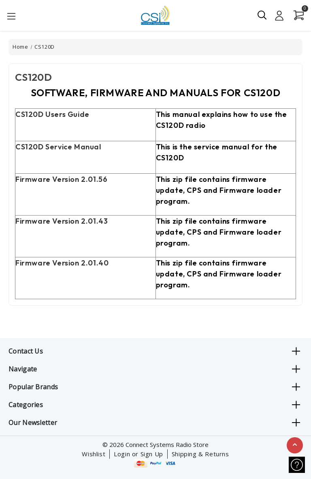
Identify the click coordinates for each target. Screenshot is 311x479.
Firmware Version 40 (62, 263)
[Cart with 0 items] (296, 15)
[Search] (262, 15)
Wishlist (93, 454)
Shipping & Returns (200, 454)
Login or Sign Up (138, 454)
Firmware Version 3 (61, 221)
